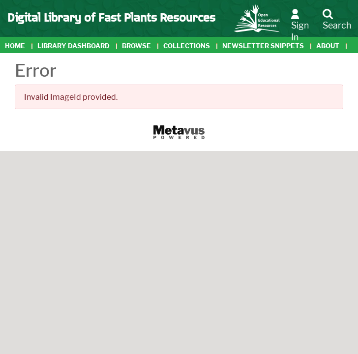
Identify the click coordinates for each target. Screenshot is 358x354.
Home (15, 46)
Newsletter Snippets (263, 46)
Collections (186, 46)
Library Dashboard (73, 46)
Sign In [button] (300, 25)
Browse (136, 46)
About (327, 46)
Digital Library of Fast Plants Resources (111, 16)
